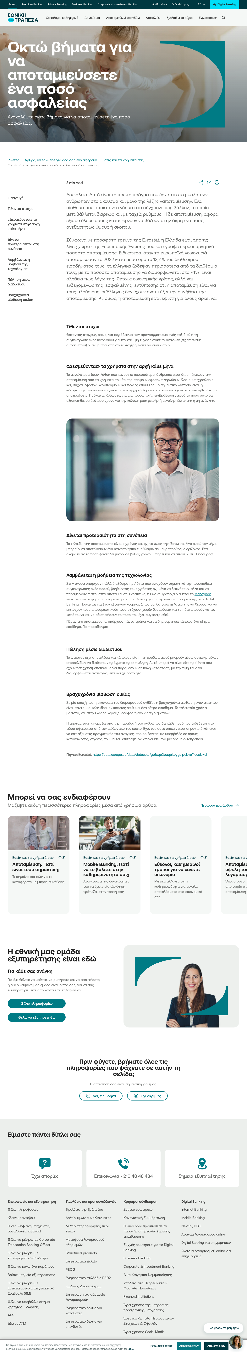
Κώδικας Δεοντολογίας (84, 1286)
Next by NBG (191, 1226)
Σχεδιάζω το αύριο (180, 17)
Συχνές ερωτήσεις (138, 1209)
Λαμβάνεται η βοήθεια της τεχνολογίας (19, 264)
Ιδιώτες (12, 4)
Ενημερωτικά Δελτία (81, 1261)
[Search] (223, 17)
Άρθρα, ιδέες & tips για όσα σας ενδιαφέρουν (61, 160)
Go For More (159, 4)
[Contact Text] (123, 1168)
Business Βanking (137, 1258)
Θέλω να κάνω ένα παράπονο (31, 1266)
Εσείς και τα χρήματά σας (123, 160)
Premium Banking (32, 4)
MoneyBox (203, 594)
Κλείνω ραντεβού (21, 1218)
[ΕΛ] (201, 4)
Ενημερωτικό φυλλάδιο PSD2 (88, 1278)
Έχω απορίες (208, 17)
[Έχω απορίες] (45, 1168)
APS (11, 1315)
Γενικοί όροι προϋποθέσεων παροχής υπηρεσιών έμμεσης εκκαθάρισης (147, 1231)
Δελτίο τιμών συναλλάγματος (88, 1218)
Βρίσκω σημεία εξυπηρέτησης (31, 1275)
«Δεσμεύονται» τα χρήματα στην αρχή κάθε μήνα (24, 224)
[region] (123, 1346)
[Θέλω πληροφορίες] (37, 1003)
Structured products (81, 1253)
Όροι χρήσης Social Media (144, 1332)
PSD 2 (70, 1269)
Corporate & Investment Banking (118, 4)
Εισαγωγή (16, 198)
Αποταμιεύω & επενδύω (123, 17)
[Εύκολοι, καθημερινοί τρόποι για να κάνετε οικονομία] (180, 833)
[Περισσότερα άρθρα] (219, 805)
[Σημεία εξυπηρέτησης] (202, 1168)
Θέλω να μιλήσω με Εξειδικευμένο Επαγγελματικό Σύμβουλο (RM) (31, 1288)
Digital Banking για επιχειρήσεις (206, 1242)
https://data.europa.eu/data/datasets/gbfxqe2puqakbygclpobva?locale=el (150, 754)
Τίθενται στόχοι (20, 209)
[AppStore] (195, 1266)
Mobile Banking (193, 1218)
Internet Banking (194, 1209)
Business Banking (82, 4)
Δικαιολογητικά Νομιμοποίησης (148, 1275)
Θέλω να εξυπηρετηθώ (36, 1017)
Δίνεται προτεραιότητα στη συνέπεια (23, 244)
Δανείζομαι (92, 17)
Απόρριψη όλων (189, 1345)
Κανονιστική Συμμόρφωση (144, 1218)
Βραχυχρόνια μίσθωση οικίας (20, 297)
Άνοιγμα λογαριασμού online (203, 1234)
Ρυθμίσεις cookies (162, 1345)
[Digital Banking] (224, 4)
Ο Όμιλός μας (180, 4)
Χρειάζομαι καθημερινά (62, 17)
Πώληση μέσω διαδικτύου (19, 282)
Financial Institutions (139, 1296)
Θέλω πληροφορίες (23, 1209)
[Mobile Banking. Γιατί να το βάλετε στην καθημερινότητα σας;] (109, 833)
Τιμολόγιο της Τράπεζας (84, 1209)
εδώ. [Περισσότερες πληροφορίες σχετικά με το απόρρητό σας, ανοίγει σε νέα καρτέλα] (131, 1348)
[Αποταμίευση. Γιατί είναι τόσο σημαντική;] (38, 833)
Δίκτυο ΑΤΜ (17, 1323)
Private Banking (57, 4)
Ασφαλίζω (153, 17)
